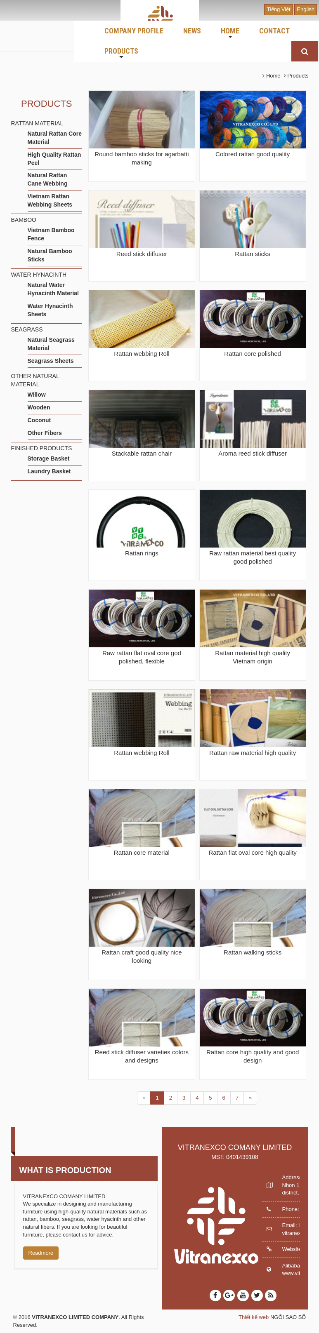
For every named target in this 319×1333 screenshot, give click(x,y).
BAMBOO (23, 219)
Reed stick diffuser (141, 253)
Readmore (41, 1253)
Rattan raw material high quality (252, 752)
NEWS (192, 30)
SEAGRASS (27, 329)
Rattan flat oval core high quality (252, 852)
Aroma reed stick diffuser (252, 453)
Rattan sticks (252, 253)
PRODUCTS (121, 54)
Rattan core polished (252, 353)
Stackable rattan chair (142, 453)
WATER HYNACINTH (39, 274)
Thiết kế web (254, 1317)
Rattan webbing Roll (141, 353)
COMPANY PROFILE (133, 30)
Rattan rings (141, 553)
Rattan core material (142, 852)
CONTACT (274, 30)
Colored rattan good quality (252, 154)
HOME (230, 33)
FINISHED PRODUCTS (41, 448)
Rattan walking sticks (252, 952)
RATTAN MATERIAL (37, 123)
